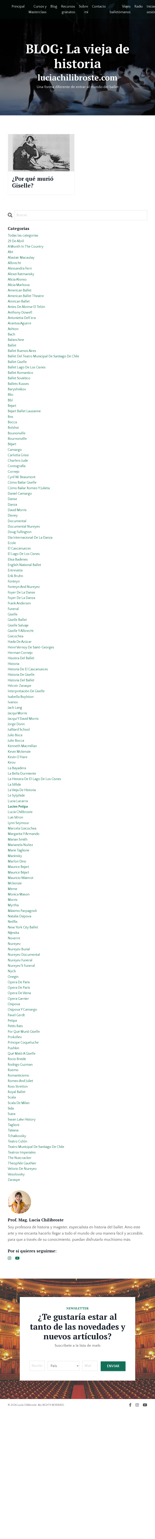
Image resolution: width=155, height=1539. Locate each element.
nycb (12, 1071)
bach (12, 351)
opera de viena (21, 1096)
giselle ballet (18, 674)
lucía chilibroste (21, 891)
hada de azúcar (21, 699)
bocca (13, 450)
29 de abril (17, 246)
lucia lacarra (18, 879)
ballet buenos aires (23, 370)
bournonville (18, 469)
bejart (12, 432)
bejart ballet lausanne (26, 438)
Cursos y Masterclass (38, 9)
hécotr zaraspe (20, 748)
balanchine (17, 357)
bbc (11, 419)
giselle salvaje (19, 680)
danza (13, 544)
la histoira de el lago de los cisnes (37, 854)
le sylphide (17, 872)
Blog (53, 7)
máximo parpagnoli (23, 1003)
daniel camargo (21, 531)
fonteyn (14, 630)
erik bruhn (16, 624)
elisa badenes (19, 606)
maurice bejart (19, 953)
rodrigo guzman (21, 1176)
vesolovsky (17, 1301)
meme (13, 978)
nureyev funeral (21, 1059)
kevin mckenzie (20, 823)
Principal (18, 7)
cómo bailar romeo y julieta (31, 525)
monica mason (20, 984)
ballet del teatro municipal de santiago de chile (47, 376)
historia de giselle (23, 736)
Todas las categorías (25, 240)
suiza (12, 1232)
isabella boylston (22, 761)
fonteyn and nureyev (25, 637)
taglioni (14, 1245)
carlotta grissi (19, 488)
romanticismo (19, 1189)
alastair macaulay (22, 264)
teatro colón (18, 1263)
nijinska (14, 1028)
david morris (18, 550)
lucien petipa (19, 885)
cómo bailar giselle (24, 519)
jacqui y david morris (25, 786)
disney (13, 556)
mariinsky (15, 941)
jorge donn (17, 792)
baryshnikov (18, 413)
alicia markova (20, 295)
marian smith (18, 922)
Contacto (99, 7)
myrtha (13, 997)
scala (12, 1214)
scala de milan (20, 1220)
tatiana (14, 1251)
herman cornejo (21, 711)
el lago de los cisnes (25, 599)
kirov (12, 835)
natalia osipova (21, 1009)
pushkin (14, 1158)
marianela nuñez (21, 928)
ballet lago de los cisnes (28, 388)
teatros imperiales (23, 1276)
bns (11, 444)
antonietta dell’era (23, 333)
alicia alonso (18, 289)
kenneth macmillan (24, 817)
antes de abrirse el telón (28, 320)
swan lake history (23, 1239)
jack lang (15, 773)
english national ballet (26, 612)
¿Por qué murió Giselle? (37, 183)
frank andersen (21, 655)
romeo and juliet (22, 1195)
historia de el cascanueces (30, 730)
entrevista (16, 618)
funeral (14, 661)
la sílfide (15, 860)
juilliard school (20, 798)
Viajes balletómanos (120, 9)
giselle (13, 668)
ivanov (13, 767)
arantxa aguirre (21, 339)
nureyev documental (25, 1052)
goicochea (16, 692)
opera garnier (19, 1102)
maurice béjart (19, 959)
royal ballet (17, 1207)
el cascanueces (20, 593)
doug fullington (20, 575)
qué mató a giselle (23, 1164)
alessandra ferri (21, 277)
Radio (138, 7)
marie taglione (19, 934)
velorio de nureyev (24, 1294)
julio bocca (17, 810)
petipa (13, 1127)
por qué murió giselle (25, 1139)
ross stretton (19, 1201)
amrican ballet (20, 314)
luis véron (16, 897)
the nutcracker (21, 1282)
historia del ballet (22, 742)
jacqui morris (18, 779)
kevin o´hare (18, 829)
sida (11, 1226)
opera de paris (20, 1083)
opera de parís (20, 1090)
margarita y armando (25, 916)
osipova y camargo (24, 1114)
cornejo (14, 506)
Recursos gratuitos (68, 9)
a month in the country (27, 252)
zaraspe (14, 1307)
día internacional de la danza (32, 581)
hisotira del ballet (22, 717)
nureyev (15, 1040)
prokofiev (15, 1145)
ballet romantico (22, 395)
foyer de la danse (23, 643)
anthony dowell (21, 326)
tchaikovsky (18, 1257)
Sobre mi (83, 9)
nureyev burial (20, 1046)
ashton (14, 345)
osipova (14, 1108)
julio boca (16, 804)
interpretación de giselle (28, 755)
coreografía (17, 500)
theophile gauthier (23, 1288)
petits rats (16, 1133)
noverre (14, 1034)
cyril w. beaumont (23, 513)
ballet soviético (20, 401)
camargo (15, 482)
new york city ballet (24, 1021)
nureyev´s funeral (23, 1065)
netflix (13, 1015)
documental (18, 562)
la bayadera (18, 841)
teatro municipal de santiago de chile (39, 1270)
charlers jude (19, 494)
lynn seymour (19, 903)
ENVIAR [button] (113, 1493)
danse (13, 537)
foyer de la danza (23, 649)
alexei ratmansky (22, 283)
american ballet (21, 302)
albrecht (15, 271)
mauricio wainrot (22, 965)
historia (14, 724)
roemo (13, 1183)
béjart (12, 475)
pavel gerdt (17, 1121)
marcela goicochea (23, 910)
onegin (13, 1077)
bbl (10, 426)
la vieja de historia (23, 866)
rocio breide (18, 1170)
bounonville (17, 463)
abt (11, 258)
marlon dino (18, 947)
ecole (12, 587)
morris (13, 990)
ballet (12, 364)
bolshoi (14, 457)
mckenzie (15, 972)
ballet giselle (18, 382)
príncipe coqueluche (25, 1152)
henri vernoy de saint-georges (33, 705)
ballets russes (19, 407)
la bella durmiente (23, 848)
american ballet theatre (27, 308)
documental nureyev (25, 568)
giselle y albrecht (22, 686)
